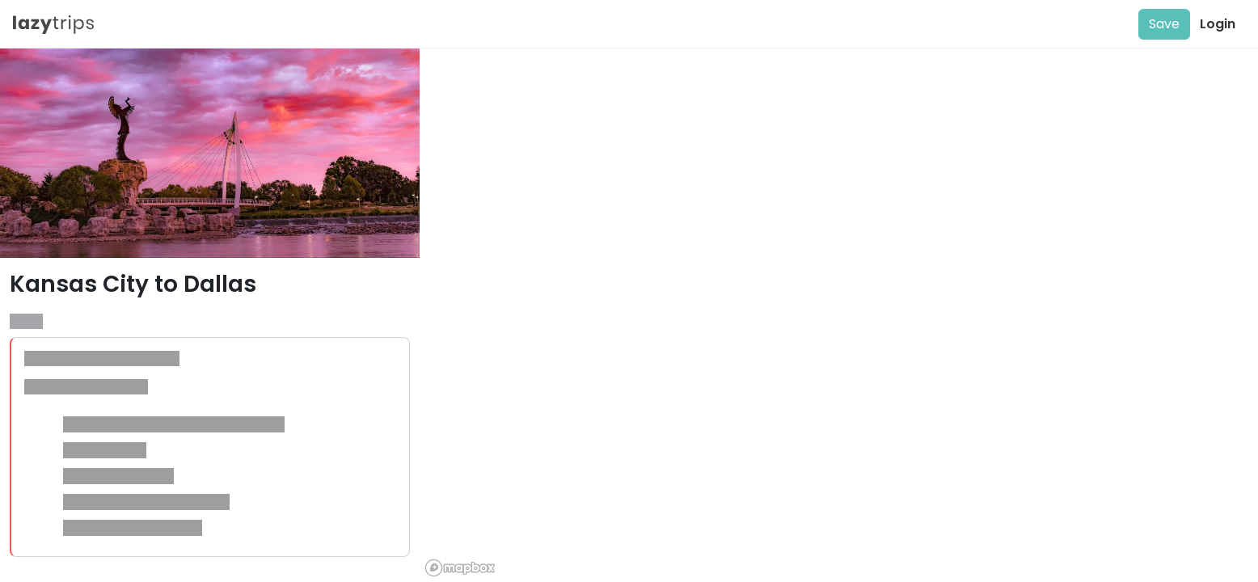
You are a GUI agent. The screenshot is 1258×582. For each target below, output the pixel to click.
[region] (839, 315)
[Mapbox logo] (460, 568)
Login (1217, 24)
